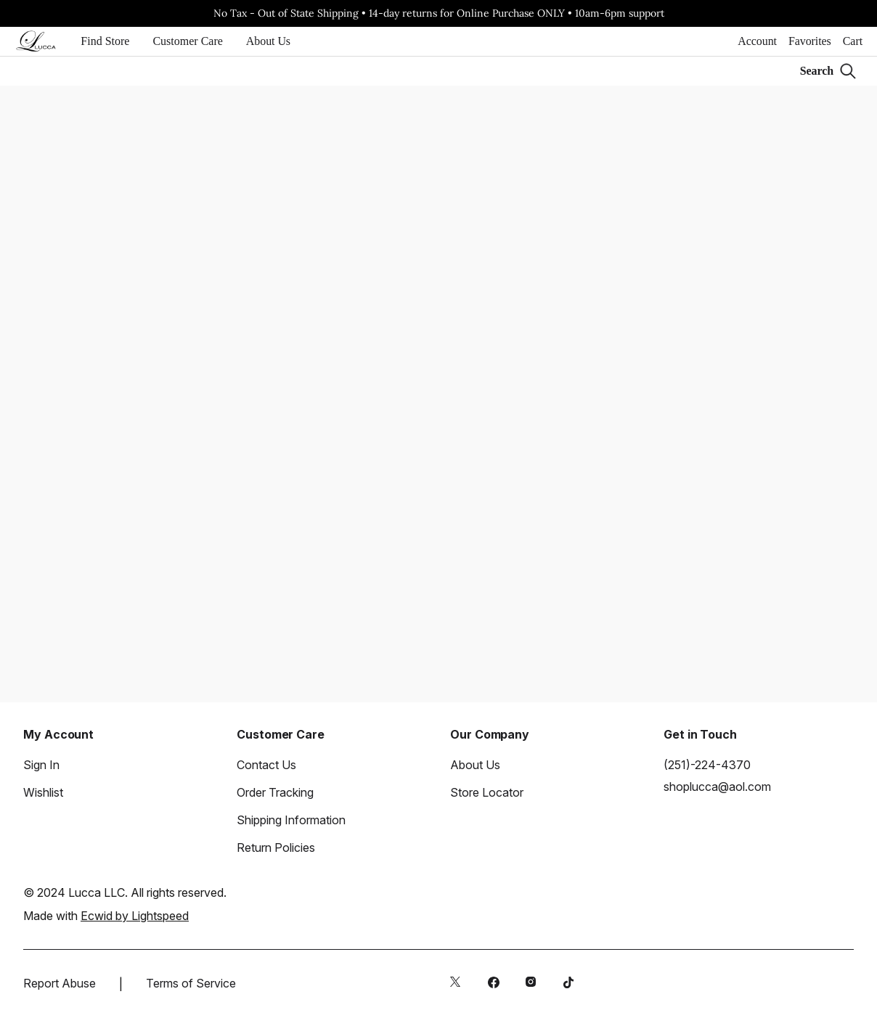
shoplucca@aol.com (717, 786)
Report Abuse (59, 983)
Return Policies (276, 847)
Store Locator (486, 792)
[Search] (828, 71)
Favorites (809, 41)
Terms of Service (191, 983)
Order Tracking (275, 792)
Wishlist (43, 792)
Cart (852, 41)
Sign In (41, 765)
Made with (106, 915)
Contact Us (266, 765)
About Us (268, 41)
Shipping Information (291, 820)
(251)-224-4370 (707, 765)
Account (757, 41)
